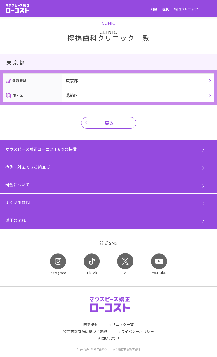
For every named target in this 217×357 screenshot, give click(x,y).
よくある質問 (17, 202)
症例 (165, 8)
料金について (17, 185)
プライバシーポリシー (135, 331)
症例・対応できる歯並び (27, 167)
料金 (154, 8)
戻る (109, 123)
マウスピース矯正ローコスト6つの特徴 (41, 149)
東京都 (72, 81)
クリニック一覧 (121, 324)
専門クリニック (186, 8)
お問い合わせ (108, 338)
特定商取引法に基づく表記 (85, 331)
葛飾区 (72, 95)
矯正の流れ (15, 220)
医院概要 (90, 324)
